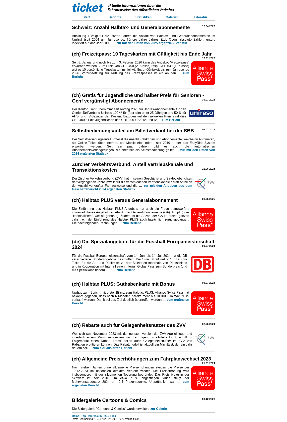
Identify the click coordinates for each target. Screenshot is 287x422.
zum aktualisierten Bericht (112, 348)
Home (75, 415)
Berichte (114, 17)
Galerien (172, 17)
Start (86, 17)
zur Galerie (158, 408)
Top (83, 415)
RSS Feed (110, 415)
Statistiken (144, 17)
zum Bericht (171, 120)
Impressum (95, 415)
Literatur (200, 17)
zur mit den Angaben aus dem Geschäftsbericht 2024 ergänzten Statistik (132, 187)
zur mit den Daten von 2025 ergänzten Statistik (151, 43)
